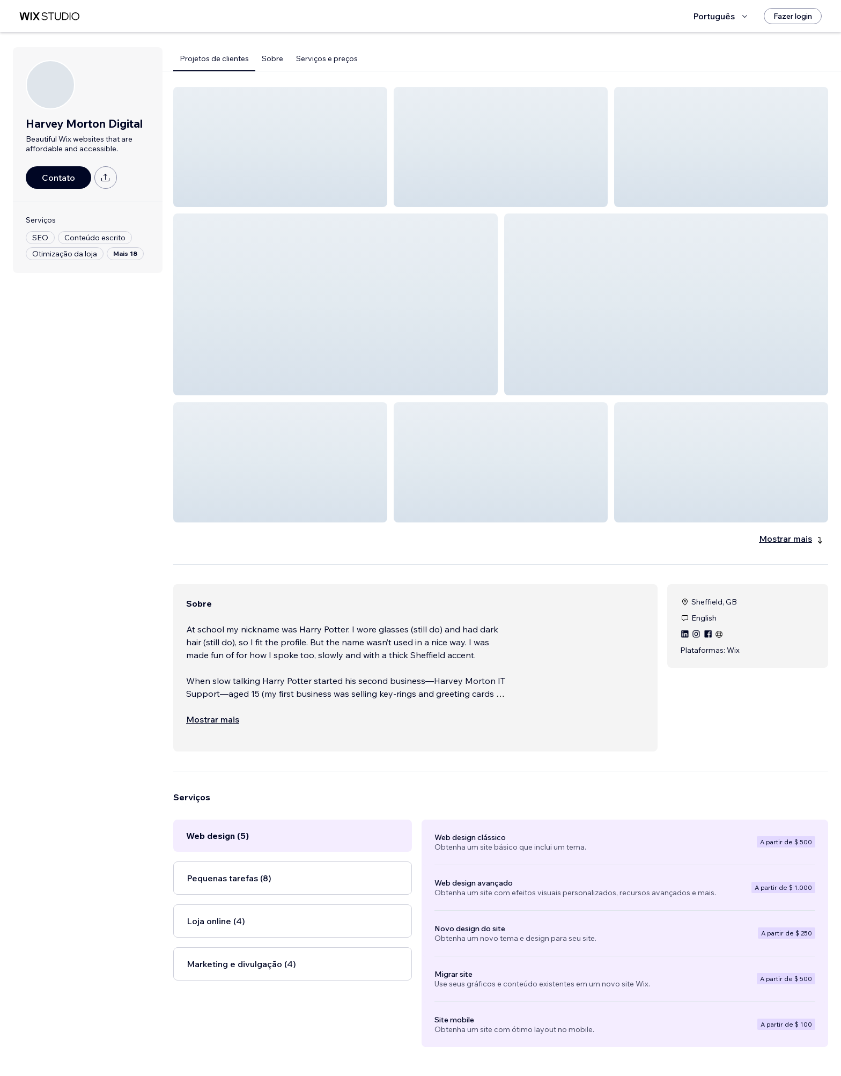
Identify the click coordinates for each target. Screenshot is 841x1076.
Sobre (272, 58)
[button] (280, 147)
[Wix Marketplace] (49, 16)
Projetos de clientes (214, 58)
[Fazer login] (793, 16)
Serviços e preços (327, 58)
